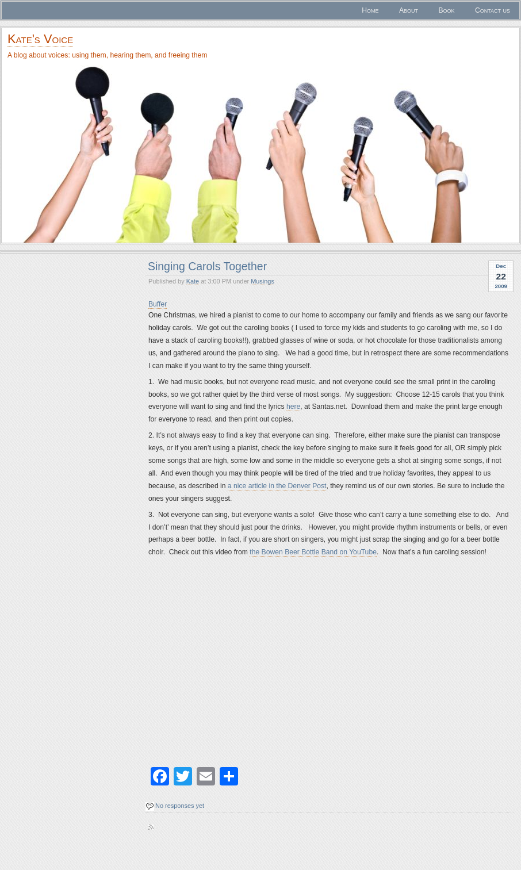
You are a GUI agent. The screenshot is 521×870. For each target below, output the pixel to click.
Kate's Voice (40, 39)
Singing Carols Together (207, 266)
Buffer (157, 304)
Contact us (492, 10)
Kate (193, 281)
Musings (262, 281)
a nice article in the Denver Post (277, 486)
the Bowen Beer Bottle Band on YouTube (313, 552)
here (293, 407)
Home (370, 10)
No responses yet (179, 805)
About (408, 10)
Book (446, 10)
